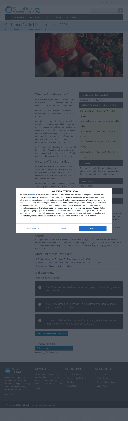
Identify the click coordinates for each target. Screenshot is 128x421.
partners (32, 195)
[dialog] (64, 210)
